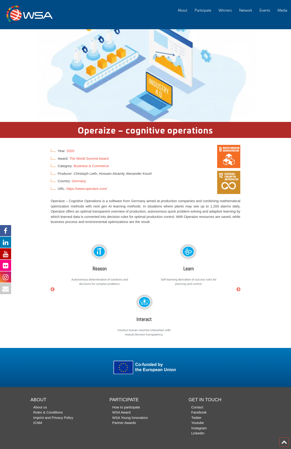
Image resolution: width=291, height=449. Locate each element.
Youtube (197, 423)
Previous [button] (52, 289)
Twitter (196, 418)
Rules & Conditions (48, 412)
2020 (70, 151)
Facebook (199, 412)
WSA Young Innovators (130, 418)
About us (40, 407)
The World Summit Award (89, 158)
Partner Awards (124, 423)
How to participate (126, 407)
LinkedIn (197, 433)
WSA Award (121, 412)
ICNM (37, 423)
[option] (145, 75)
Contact (197, 407)
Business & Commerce (91, 166)
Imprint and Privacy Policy (53, 418)
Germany (79, 181)
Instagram (199, 428)
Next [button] (238, 289)
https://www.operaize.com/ (86, 189)
